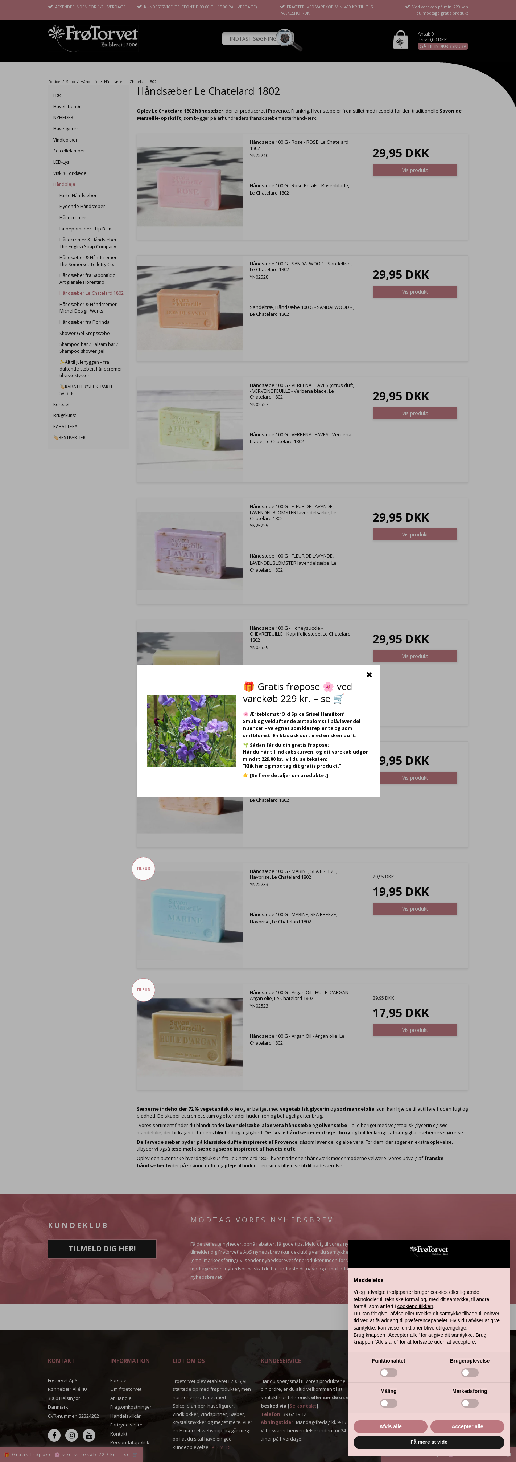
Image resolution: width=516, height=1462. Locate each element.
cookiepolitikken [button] (415, 1306)
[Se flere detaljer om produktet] (289, 775)
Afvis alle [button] (390, 1426)
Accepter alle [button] (467, 1426)
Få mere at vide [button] (428, 1442)
